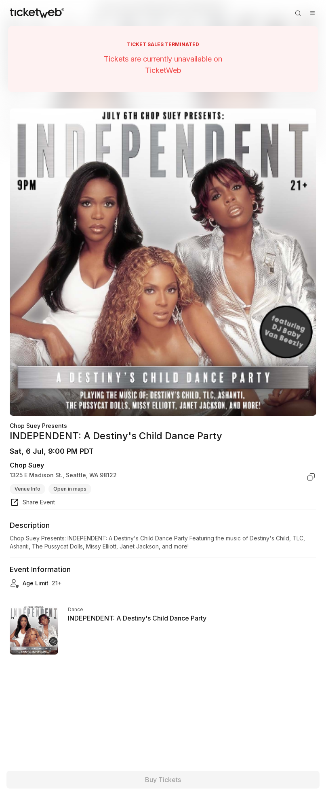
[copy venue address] (311, 477)
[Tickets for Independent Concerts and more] (37, 12)
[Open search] (298, 13)
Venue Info (27, 489)
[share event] (32, 503)
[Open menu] (312, 13)
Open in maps (69, 489)
